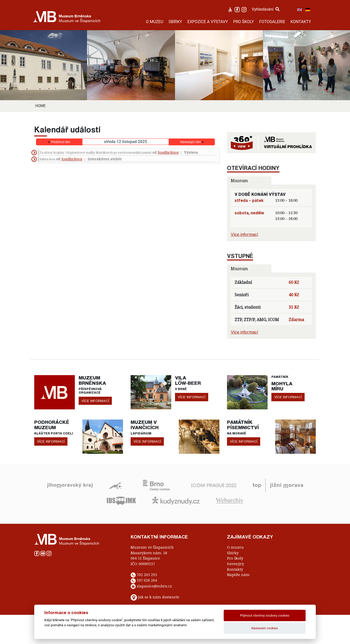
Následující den (190, 142)
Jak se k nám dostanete (158, 597)
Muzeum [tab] (239, 180)
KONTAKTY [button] (300, 21)
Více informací (244, 234)
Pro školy (235, 558)
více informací (95, 400)
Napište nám (238, 574)
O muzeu (235, 547)
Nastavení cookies (264, 628)
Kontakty (235, 569)
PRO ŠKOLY (243, 21)
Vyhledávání (265, 9)
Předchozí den (60, 142)
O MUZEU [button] (154, 21)
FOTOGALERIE (272, 21)
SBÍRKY (175, 21)
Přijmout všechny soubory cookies (264, 615)
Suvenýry (235, 563)
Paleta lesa (47, 159)
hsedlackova (168, 152)
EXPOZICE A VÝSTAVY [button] (207, 21)
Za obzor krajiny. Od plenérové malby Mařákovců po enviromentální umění (95, 152)
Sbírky (233, 552)
